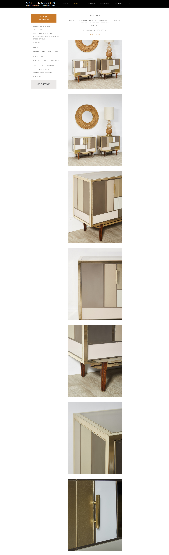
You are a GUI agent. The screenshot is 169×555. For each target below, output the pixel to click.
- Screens (48, 73)
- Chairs (44, 51)
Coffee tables (38, 33)
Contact (118, 4)
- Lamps (45, 60)
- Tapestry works (47, 65)
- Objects (46, 69)
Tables (35, 30)
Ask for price (95, 34)
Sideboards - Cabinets (41, 26)
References (104, 4)
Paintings (36, 65)
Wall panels (37, 76)
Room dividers (38, 73)
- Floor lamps (53, 60)
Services (91, 4)
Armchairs (37, 51)
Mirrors (36, 42)
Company (65, 4)
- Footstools (53, 51)
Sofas (35, 48)
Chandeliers (38, 57)
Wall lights (37, 60)
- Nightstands (53, 37)
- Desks (41, 30)
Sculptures (37, 69)
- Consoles (48, 30)
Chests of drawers (40, 37)
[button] (131, 4)
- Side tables (49, 33)
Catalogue (78, 4)
